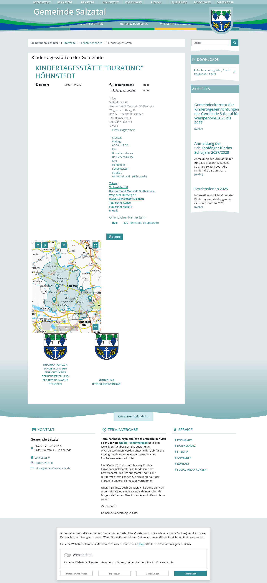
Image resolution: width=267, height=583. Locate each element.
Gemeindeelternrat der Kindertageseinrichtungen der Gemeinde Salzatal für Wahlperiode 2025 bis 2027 (216, 179)
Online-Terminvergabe (133, 508)
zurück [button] (115, 302)
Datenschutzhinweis (76, 573)
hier (141, 544)
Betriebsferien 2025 (211, 254)
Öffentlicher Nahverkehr (127, 282)
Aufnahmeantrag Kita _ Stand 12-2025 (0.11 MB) (212, 137)
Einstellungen (152, 573)
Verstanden (191, 573)
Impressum (114, 573)
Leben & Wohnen (92, 108)
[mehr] (198, 194)
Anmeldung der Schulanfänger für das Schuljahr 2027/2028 (213, 213)
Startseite (70, 108)
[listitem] (204, 505)
